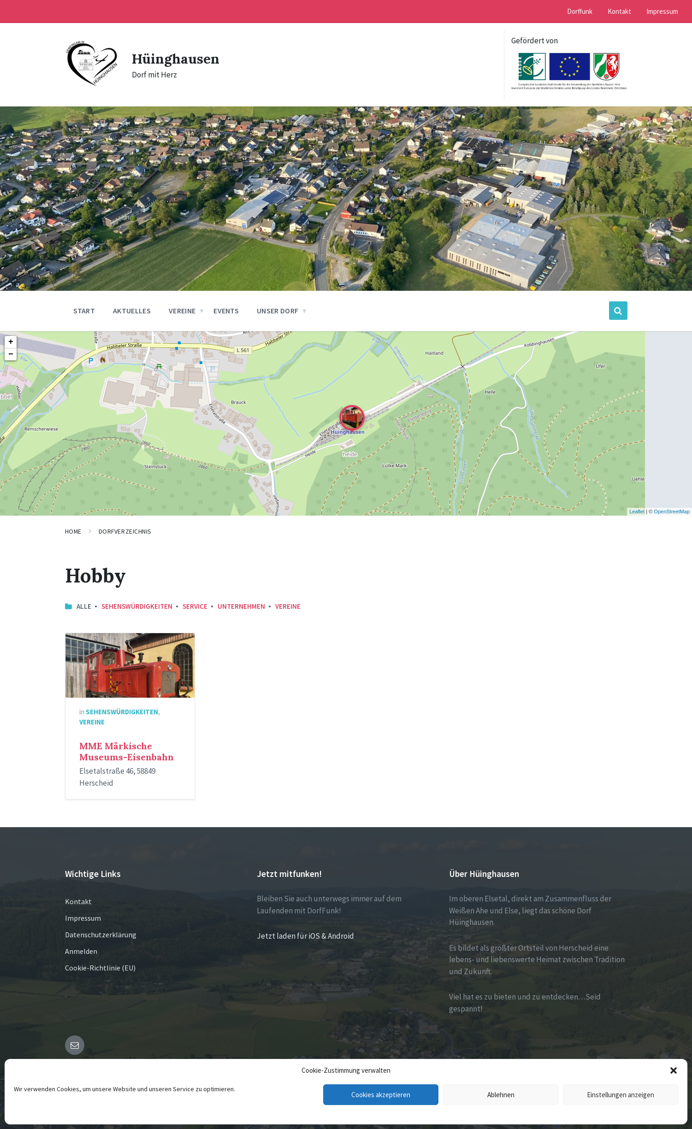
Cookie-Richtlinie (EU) (100, 967)
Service (195, 606)
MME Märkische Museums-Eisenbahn (126, 752)
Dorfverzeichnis (125, 531)
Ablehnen (501, 1094)
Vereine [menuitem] (182, 310)
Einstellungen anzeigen (620, 1094)
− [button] (10, 354)
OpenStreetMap (672, 511)
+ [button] (10, 341)
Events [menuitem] (226, 310)
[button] (673, 1070)
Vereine (288, 606)
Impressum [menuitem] (662, 11)
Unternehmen (241, 606)
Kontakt (78, 901)
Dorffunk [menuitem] (579, 11)
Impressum (83, 918)
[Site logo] (91, 84)
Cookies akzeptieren (380, 1094)
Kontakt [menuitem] (619, 11)
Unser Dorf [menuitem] (277, 310)
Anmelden (81, 951)
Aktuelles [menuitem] (132, 310)
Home (73, 531)
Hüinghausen (176, 58)
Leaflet (637, 511)
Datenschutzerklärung (100, 934)
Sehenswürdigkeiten (136, 606)
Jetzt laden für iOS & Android (305, 936)
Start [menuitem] (84, 310)
